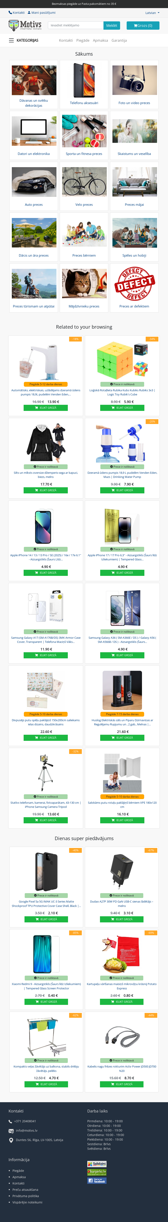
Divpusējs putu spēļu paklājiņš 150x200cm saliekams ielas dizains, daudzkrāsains (46, 722)
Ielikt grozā (45, 408)
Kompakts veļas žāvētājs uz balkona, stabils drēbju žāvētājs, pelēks (46, 1068)
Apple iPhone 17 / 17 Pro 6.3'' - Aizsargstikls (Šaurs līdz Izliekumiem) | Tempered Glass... (122, 557)
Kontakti (17, 12)
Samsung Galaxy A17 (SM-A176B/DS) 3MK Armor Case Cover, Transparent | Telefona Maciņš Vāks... (45, 640)
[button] (152, 13)
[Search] (111, 25)
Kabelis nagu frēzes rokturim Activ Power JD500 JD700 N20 (122, 1068)
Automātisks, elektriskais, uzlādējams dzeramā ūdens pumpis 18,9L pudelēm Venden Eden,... (45, 392)
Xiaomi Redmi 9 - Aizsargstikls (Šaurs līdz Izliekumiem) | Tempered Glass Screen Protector (46, 986)
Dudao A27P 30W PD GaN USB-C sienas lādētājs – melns (121, 903)
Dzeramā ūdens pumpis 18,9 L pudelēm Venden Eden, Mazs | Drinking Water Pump (122, 475)
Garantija (119, 40)
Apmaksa (100, 40)
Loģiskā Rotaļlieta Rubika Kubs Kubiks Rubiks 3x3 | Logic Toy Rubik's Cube (122, 392)
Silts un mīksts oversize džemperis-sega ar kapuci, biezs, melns (46, 475)
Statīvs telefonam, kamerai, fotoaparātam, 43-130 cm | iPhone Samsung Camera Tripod (45, 805)
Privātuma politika (25, 1196)
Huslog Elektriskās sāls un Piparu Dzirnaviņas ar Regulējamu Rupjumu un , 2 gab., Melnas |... (122, 722)
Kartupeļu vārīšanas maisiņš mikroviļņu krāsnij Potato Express (122, 986)
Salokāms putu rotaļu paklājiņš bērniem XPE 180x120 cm (122, 805)
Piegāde (82, 40)
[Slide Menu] (25, 40)
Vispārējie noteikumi (27, 1202)
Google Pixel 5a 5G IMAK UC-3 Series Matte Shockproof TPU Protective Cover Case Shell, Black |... (46, 903)
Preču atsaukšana (25, 1190)
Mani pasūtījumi (41, 12)
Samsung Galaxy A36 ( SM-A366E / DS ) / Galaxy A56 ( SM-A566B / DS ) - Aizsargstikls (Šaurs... (122, 640)
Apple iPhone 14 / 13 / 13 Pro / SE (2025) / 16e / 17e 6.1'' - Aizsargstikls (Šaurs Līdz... (45, 557)
